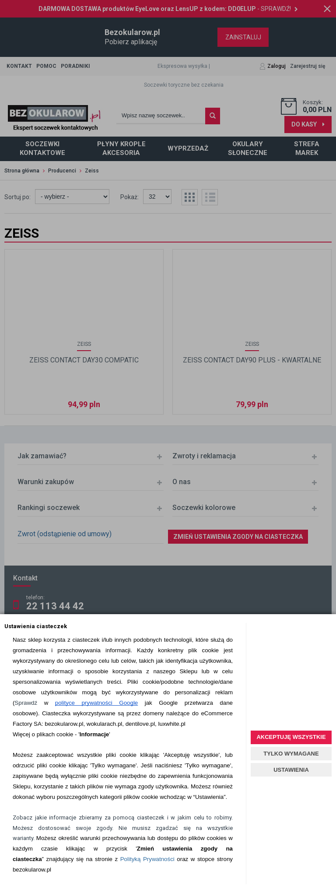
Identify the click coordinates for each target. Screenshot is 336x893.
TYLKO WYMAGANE (290, 753)
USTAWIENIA (291, 769)
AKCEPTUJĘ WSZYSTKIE (291, 737)
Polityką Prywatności (147, 859)
